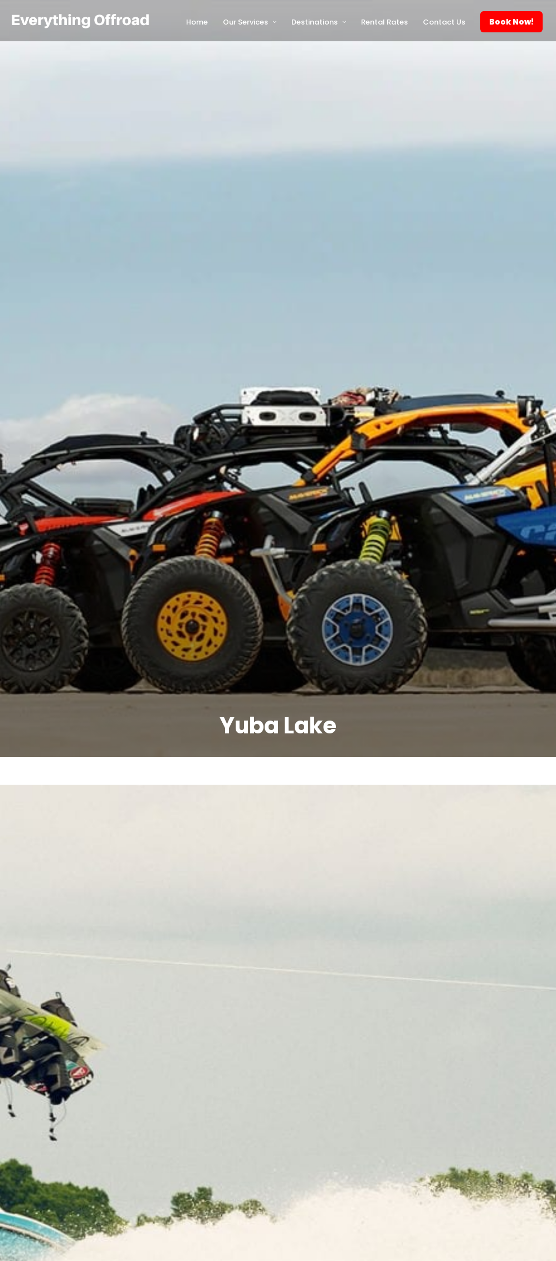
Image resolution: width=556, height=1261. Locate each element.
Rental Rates (384, 22)
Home (197, 22)
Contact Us (444, 22)
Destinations (314, 22)
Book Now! (511, 21)
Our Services (245, 22)
